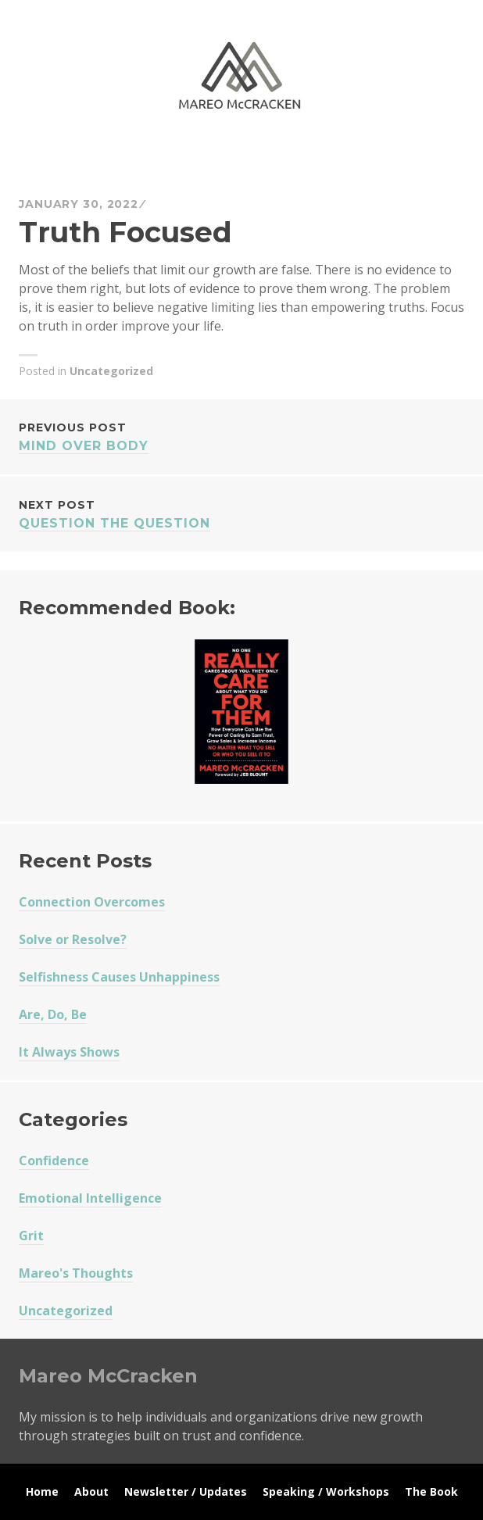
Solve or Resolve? (73, 939)
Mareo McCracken (128, 156)
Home (42, 1491)
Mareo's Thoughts (76, 1273)
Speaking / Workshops (326, 1491)
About (91, 1491)
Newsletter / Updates (185, 1491)
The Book (431, 1491)
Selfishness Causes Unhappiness (119, 976)
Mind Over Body (241, 435)
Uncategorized (111, 370)
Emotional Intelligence (90, 1198)
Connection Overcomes (92, 901)
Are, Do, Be (53, 1014)
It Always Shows (69, 1051)
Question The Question (241, 513)
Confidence (54, 1160)
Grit (31, 1235)
